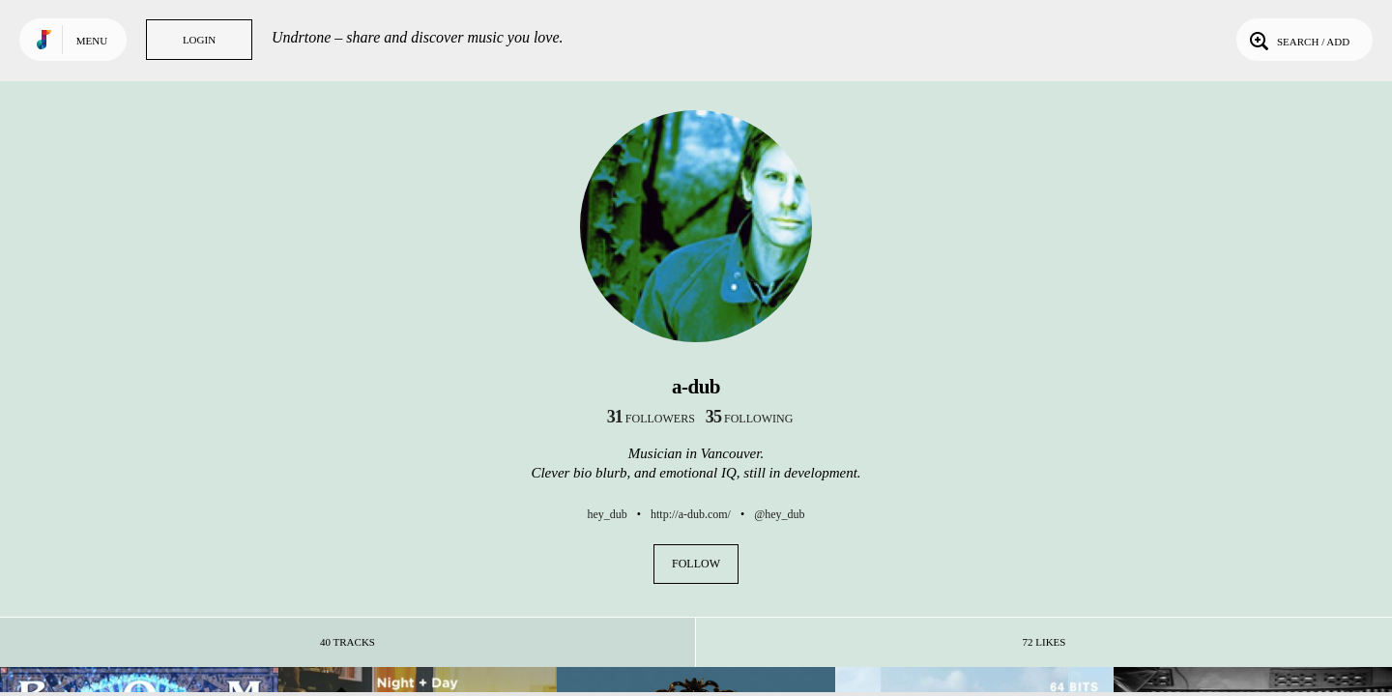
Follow (696, 563)
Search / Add (1297, 39)
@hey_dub (779, 514)
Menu (91, 40)
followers (651, 418)
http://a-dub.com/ (691, 514)
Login (199, 39)
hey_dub (606, 514)
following (750, 418)
